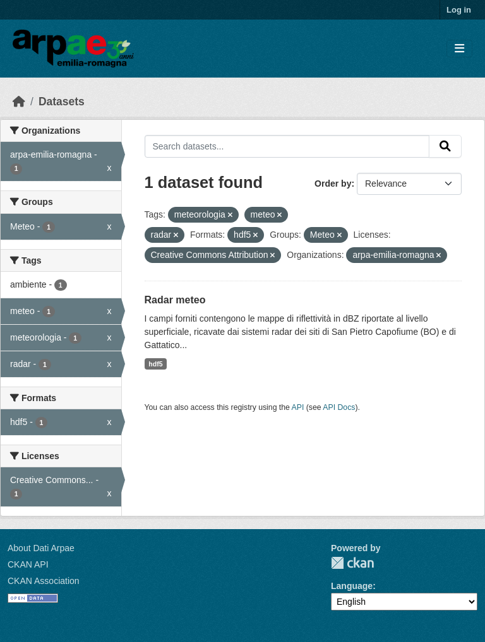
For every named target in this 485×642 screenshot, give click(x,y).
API (298, 407)
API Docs (339, 407)
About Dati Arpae (41, 548)
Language (352, 586)
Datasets (62, 101)
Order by (332, 183)
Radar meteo (175, 300)
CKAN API (28, 564)
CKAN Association (44, 581)
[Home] (19, 101)
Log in (458, 10)
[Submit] (445, 146)
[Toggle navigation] (459, 49)
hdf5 (155, 364)
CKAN (352, 562)
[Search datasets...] (287, 146)
